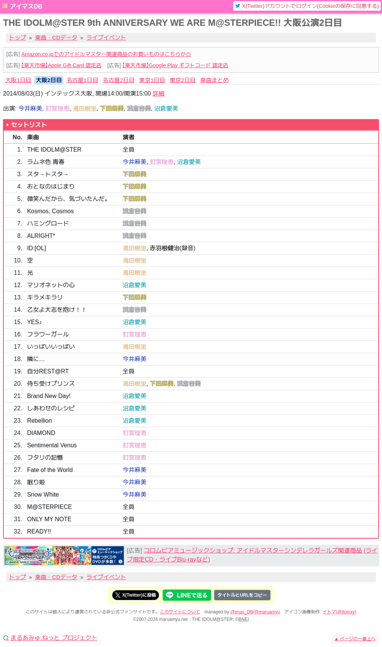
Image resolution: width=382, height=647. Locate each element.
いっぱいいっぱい (51, 346)
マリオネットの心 (51, 285)
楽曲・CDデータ (56, 37)
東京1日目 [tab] (152, 80)
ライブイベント (106, 37)
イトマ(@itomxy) (340, 612)
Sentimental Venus (51, 445)
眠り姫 (36, 482)
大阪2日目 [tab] (49, 80)
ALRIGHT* (41, 236)
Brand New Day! (49, 396)
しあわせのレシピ (51, 408)
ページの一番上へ (355, 638)
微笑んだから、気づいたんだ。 (68, 199)
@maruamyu (267, 612)
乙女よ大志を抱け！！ (57, 310)
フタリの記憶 (45, 457)
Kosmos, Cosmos (50, 211)
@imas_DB (241, 612)
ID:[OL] (36, 248)
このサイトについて (180, 612)
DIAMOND (41, 433)
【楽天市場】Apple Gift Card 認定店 (61, 65)
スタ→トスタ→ (48, 174)
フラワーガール (48, 334)
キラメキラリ (45, 297)
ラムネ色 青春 (45, 162)
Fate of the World (49, 470)
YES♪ (34, 322)
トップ (17, 37)
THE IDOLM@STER (54, 149)
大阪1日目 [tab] (18, 80)
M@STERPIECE (49, 507)
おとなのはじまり (51, 186)
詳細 (159, 93)
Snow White (43, 494)
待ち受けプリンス (51, 383)
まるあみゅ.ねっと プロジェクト (53, 638)
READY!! (39, 531)
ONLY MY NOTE (49, 519)
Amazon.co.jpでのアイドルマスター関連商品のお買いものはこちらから (106, 54)
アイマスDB (26, 6)
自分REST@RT (48, 371)
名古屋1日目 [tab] (82, 80)
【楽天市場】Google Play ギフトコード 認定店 (175, 65)
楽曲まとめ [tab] (214, 80)
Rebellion (39, 420)
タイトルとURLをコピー (242, 595)
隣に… (36, 359)
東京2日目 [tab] (183, 80)
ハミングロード (48, 223)
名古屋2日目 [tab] (118, 80)
